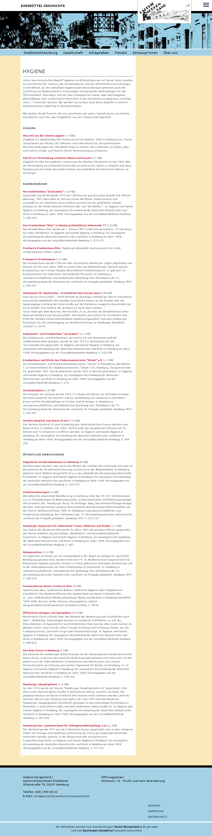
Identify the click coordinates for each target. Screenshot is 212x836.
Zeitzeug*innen (145, 52)
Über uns (170, 52)
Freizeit (121, 52)
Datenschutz (157, 816)
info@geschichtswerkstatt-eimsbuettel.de (61, 796)
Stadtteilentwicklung (41, 52)
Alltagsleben (99, 52)
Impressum (156, 811)
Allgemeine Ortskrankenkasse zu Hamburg (51, 462)
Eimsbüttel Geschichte (43, 6)
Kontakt (154, 805)
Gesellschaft (73, 52)
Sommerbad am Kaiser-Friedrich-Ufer (47, 586)
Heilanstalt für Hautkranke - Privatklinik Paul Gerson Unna (61, 293)
